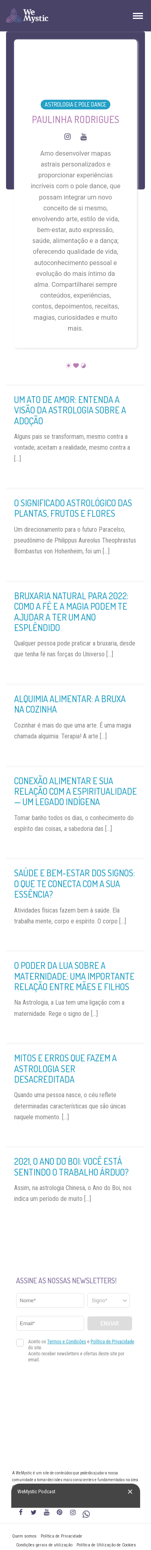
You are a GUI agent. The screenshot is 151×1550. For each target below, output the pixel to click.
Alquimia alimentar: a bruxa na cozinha (70, 704)
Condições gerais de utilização (44, 1545)
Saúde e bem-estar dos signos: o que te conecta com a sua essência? (74, 883)
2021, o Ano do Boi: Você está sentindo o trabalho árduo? (71, 1166)
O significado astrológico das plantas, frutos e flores (73, 508)
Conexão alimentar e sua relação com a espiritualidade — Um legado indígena (75, 791)
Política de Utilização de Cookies (106, 1545)
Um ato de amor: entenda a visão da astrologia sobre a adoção (70, 410)
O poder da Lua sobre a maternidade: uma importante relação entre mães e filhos (74, 976)
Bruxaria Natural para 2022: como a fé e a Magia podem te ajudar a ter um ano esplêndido (71, 611)
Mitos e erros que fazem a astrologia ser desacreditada (65, 1068)
